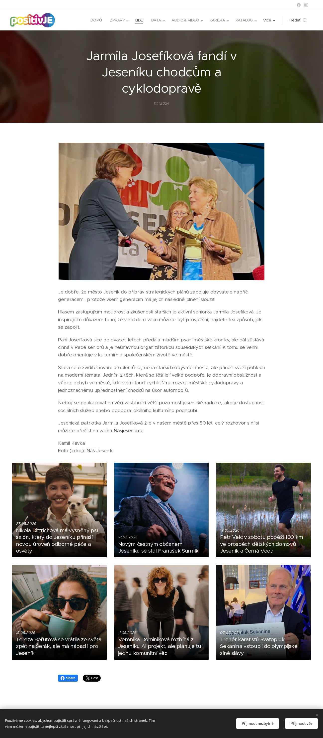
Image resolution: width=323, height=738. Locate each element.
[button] (298, 20)
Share (68, 678)
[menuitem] (94, 20)
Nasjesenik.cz (128, 431)
